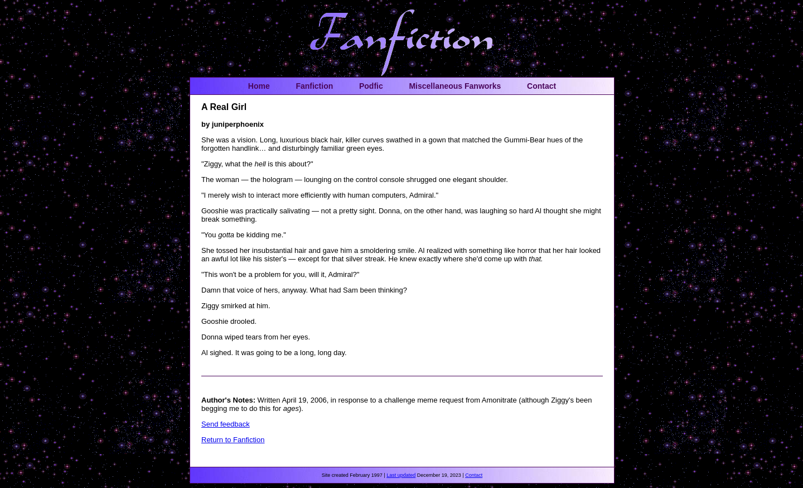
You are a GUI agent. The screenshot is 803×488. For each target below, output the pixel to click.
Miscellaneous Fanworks (455, 86)
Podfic (371, 86)
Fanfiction (314, 86)
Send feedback (225, 424)
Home (259, 86)
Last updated (400, 475)
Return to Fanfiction (232, 440)
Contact (541, 86)
